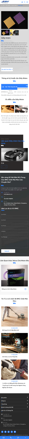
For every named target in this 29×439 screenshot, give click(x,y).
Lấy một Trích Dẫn (7, 69)
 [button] (2, 166)
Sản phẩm (8, 5)
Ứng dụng (4, 404)
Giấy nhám (20, 5)
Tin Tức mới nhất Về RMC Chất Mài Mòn (14, 300)
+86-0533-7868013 (8, 198)
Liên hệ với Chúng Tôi (7, 410)
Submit (8, 251)
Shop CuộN (14, 5)
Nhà (3, 5)
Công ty (3, 401)
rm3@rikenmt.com (8, 194)
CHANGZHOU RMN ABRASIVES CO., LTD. (16, 435)
